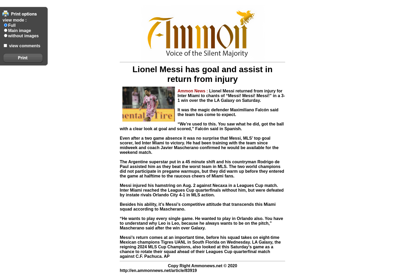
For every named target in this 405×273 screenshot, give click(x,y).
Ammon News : (193, 91)
